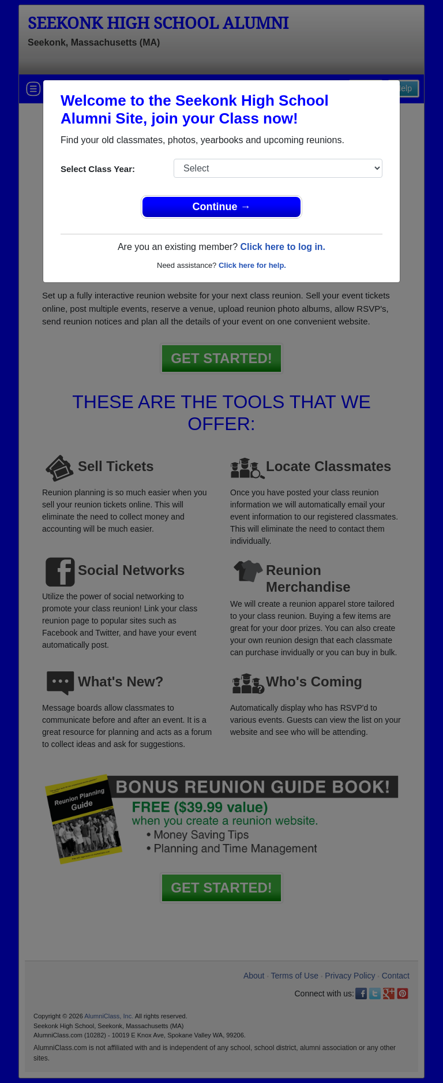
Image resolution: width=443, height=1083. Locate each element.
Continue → (222, 206)
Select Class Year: (98, 169)
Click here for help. (252, 265)
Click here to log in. (282, 247)
